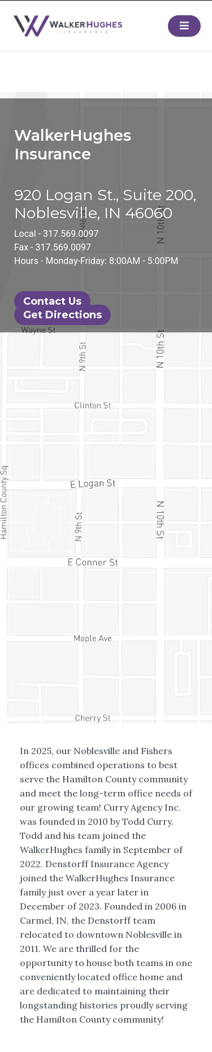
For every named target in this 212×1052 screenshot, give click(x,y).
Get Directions (62, 315)
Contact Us (52, 301)
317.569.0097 (70, 233)
